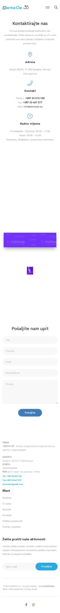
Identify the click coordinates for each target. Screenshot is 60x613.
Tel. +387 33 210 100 (12, 476)
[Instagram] (33, 604)
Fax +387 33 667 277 (11, 480)
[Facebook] (26, 604)
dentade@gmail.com (12, 484)
